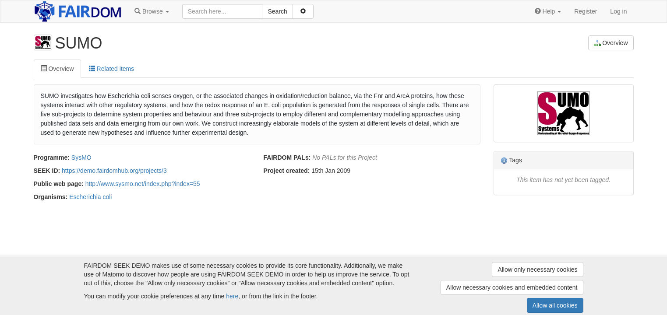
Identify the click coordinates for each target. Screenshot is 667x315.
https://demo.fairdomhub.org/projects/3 (114, 170)
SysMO (81, 157)
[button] (151, 11)
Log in (618, 11)
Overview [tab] (57, 68)
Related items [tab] (111, 68)
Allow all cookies (555, 305)
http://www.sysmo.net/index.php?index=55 (142, 183)
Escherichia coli (90, 196)
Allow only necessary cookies (537, 269)
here (232, 296)
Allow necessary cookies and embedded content (512, 287)
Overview (611, 43)
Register (585, 11)
